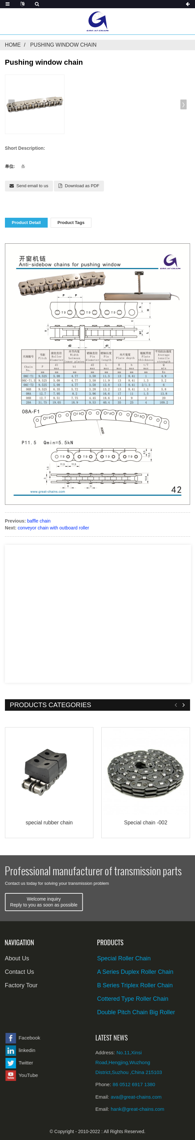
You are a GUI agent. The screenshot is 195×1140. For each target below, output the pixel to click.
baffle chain (39, 521)
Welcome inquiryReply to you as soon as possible (76, 901)
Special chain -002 (145, 822)
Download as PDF (82, 185)
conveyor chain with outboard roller (53, 527)
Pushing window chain (63, 45)
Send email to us (32, 185)
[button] (11, 104)
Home (13, 45)
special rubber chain (49, 822)
